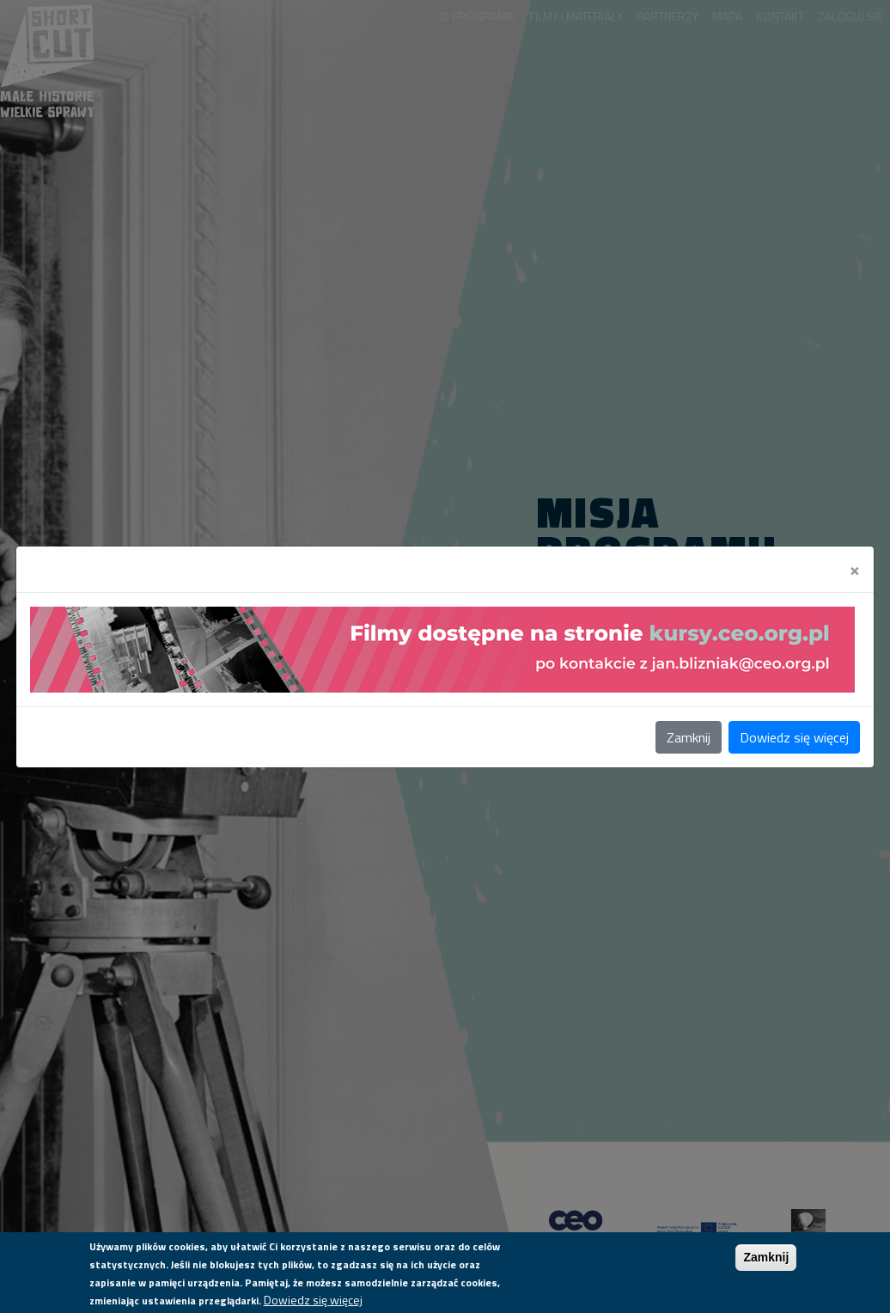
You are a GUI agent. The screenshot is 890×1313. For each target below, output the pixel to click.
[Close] (855, 569)
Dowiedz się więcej (794, 737)
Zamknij (688, 737)
